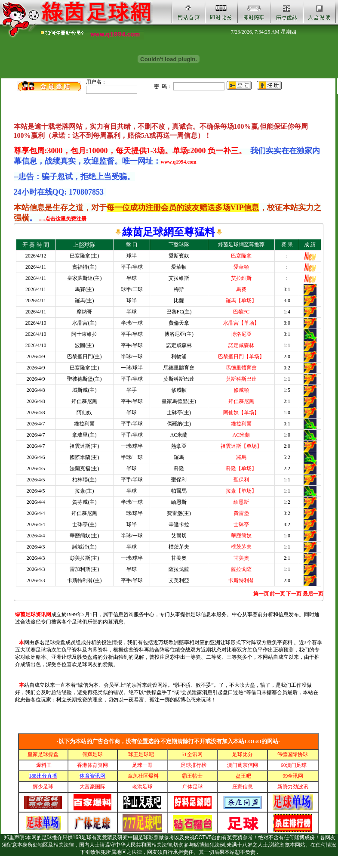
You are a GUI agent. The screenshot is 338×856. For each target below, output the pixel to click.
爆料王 (44, 765)
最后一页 (313, 594)
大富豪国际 (92, 787)
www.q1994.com (179, 162)
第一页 (261, 594)
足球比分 (242, 754)
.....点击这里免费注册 (62, 219)
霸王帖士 (193, 776)
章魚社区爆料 (143, 776)
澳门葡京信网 (242, 765)
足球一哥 (142, 765)
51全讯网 (193, 754)
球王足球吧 (141, 754)
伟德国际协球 (293, 754)
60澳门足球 (294, 765)
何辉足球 (92, 754)
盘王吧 (242, 776)
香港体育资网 (92, 765)
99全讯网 (293, 776)
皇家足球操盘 (43, 754)
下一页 (293, 594)
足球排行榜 (192, 765)
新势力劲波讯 (292, 787)
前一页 (277, 594)
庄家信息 (242, 787)
